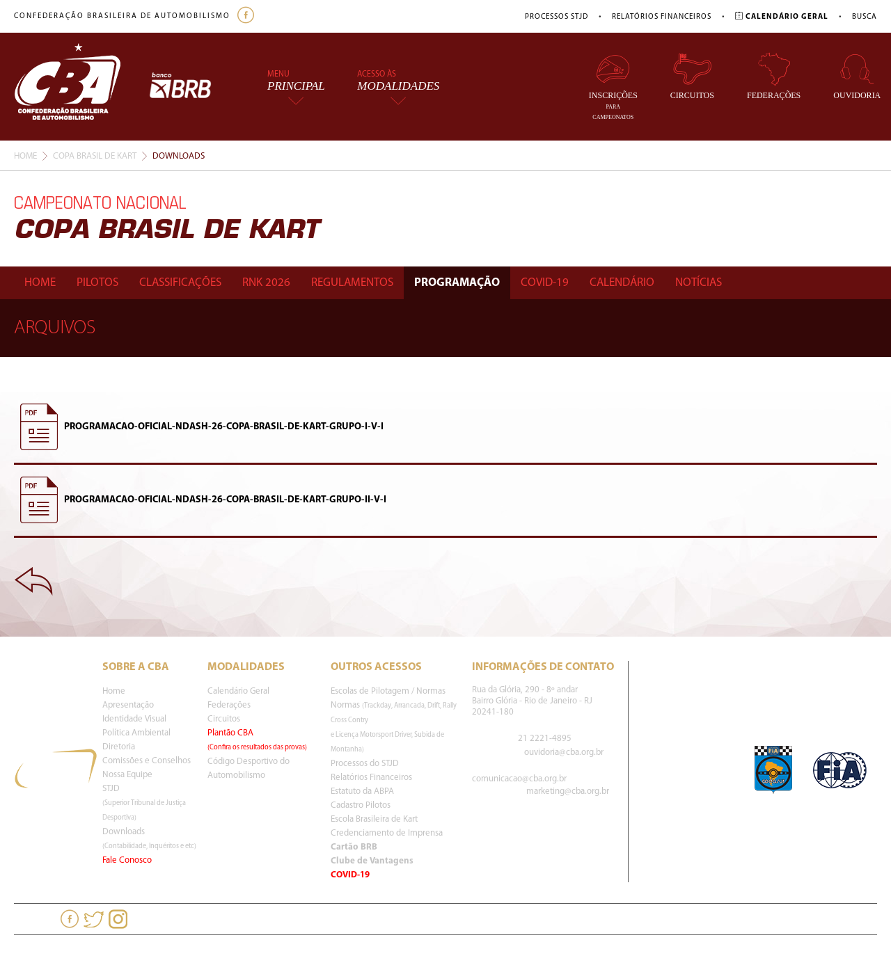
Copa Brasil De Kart (94, 156)
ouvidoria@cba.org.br (564, 752)
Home (25, 156)
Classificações (180, 283)
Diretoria (118, 746)
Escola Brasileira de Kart (374, 819)
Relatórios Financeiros (661, 17)
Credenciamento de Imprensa (387, 833)
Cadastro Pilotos (361, 805)
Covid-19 (545, 283)
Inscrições (613, 86)
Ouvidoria (857, 76)
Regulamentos (352, 283)
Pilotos (97, 283)
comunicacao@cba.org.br (519, 778)
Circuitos (692, 76)
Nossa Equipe (127, 774)
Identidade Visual (134, 719)
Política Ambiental (136, 733)
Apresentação (128, 705)
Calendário (622, 283)
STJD (144, 803)
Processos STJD (556, 17)
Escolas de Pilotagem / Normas (388, 691)
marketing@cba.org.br (567, 791)
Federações (774, 76)
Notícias (698, 283)
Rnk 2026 (266, 283)
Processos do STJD (365, 763)
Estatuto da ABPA (362, 791)
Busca (864, 17)
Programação (457, 283)
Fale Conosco (127, 860)
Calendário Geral (238, 691)
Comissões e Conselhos (146, 760)
